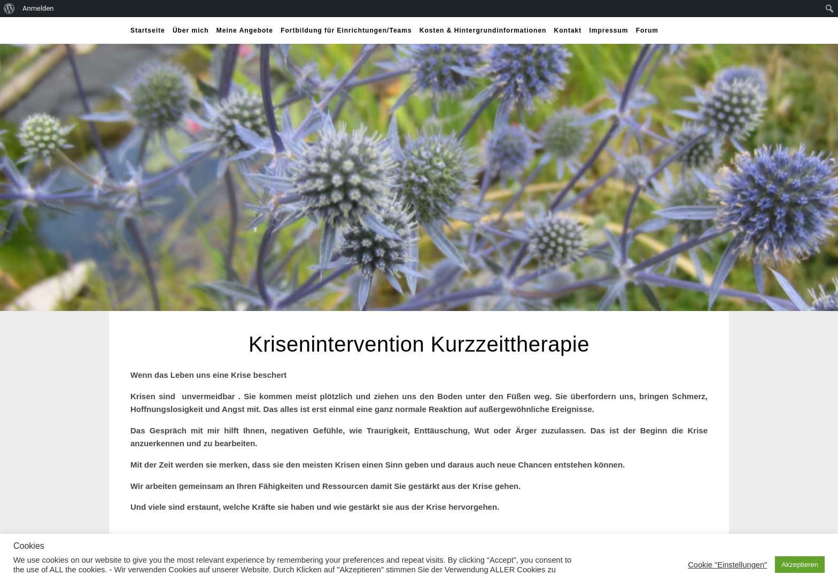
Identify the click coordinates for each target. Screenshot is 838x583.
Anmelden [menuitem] (38, 8)
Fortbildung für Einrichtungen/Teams (346, 30)
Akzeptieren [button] (799, 565)
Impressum (608, 30)
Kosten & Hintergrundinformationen (483, 30)
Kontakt (568, 30)
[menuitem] (9, 8)
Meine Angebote (244, 30)
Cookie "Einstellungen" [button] (727, 565)
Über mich (191, 30)
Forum (647, 30)
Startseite (147, 30)
